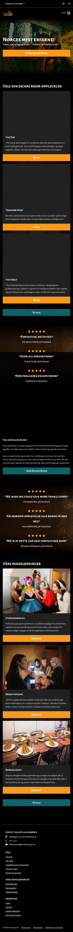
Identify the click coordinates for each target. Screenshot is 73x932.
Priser (8, 903)
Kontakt (36, 638)
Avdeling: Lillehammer (16, 4)
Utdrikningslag (15, 618)
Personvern (26, 928)
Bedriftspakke (14, 694)
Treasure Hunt (14, 210)
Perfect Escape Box (13, 873)
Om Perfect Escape (13, 915)
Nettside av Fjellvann (54, 928)
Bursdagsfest (14, 770)
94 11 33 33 (11, 841)
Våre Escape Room (36, 470)
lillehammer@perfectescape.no (20, 845)
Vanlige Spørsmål (13, 911)
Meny (66, 13)
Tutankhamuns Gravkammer (17, 865)
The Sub (10, 137)
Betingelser (38, 928)
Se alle (36, 312)
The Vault (11, 279)
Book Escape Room (36, 53)
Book (36, 157)
